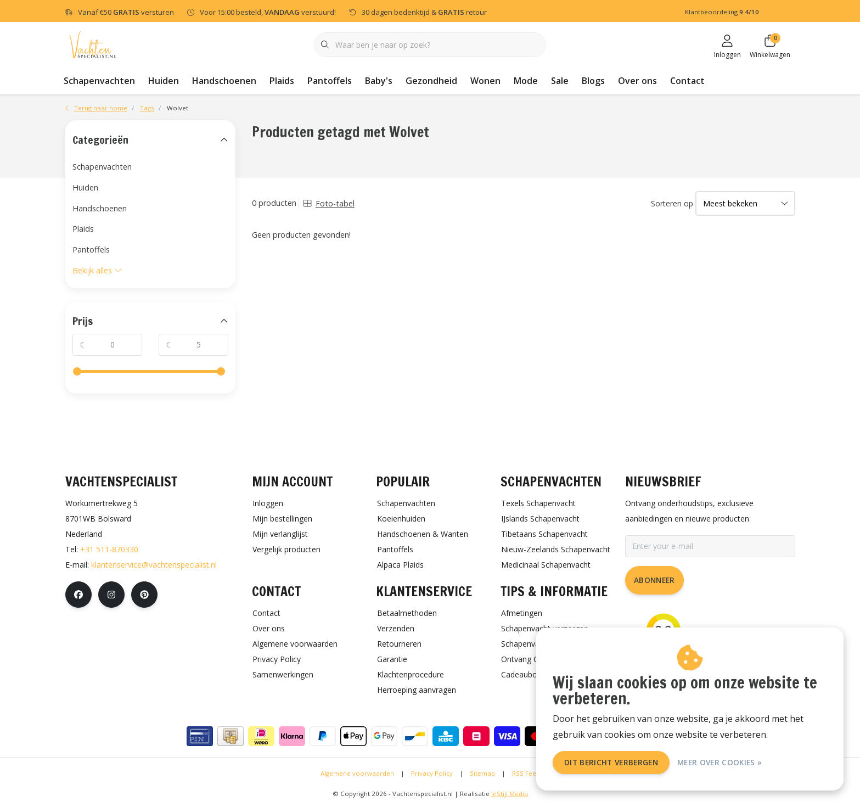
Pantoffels (329, 81)
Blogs (593, 81)
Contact (687, 81)
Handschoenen (224, 81)
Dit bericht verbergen (611, 762)
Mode (526, 81)
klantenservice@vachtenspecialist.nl (154, 564)
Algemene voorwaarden (357, 773)
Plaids (281, 81)
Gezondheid (431, 81)
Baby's (378, 81)
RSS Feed (526, 773)
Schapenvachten (99, 81)
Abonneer (654, 580)
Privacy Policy (432, 773)
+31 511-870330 (109, 549)
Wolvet (177, 108)
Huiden (163, 81)
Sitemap (482, 773)
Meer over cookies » (719, 762)
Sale (560, 81)
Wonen (485, 81)
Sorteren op (672, 203)
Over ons (637, 81)
